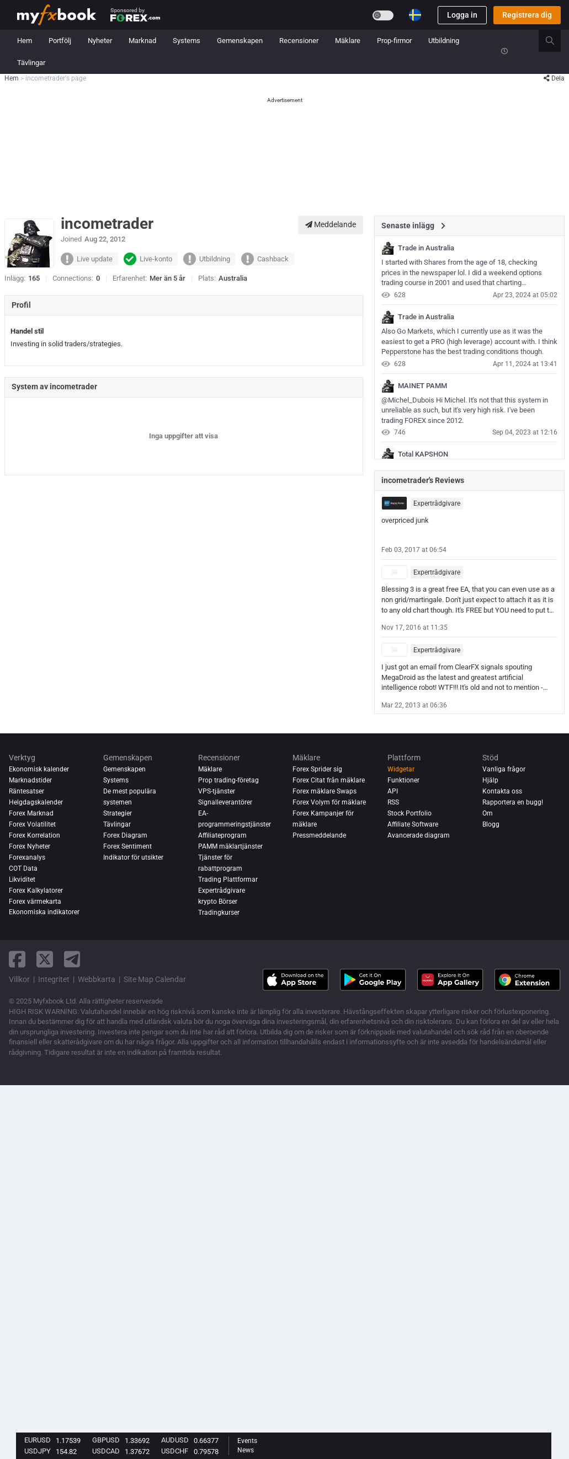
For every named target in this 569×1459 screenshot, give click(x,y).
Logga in (462, 14)
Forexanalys (27, 857)
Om (487, 813)
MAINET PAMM (422, 386)
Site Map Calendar (155, 979)
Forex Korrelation (34, 835)
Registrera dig (527, 14)
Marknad (142, 40)
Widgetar (400, 769)
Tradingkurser (219, 912)
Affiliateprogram (222, 835)
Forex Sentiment (127, 846)
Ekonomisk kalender (39, 769)
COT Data (23, 868)
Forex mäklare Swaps (325, 791)
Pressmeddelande (319, 835)
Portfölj (60, 40)
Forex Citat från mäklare (329, 780)
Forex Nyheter (29, 846)
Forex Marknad (31, 813)
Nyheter (100, 40)
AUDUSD (175, 1440)
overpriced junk (405, 520)
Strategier (117, 813)
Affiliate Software (412, 824)
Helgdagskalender (36, 802)
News (245, 1450)
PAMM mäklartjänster (230, 846)
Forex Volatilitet (32, 824)
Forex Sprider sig (317, 769)
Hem (24, 40)
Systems (186, 40)
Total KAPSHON (423, 454)
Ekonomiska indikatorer (44, 912)
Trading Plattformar (228, 879)
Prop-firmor (394, 40)
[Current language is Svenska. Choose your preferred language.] (415, 15)
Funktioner (403, 780)
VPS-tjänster (216, 791)
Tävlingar (31, 62)
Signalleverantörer (225, 802)
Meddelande (330, 224)
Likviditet (22, 879)
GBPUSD (106, 1440)
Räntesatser (26, 791)
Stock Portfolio (409, 813)
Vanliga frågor (503, 769)
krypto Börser (217, 901)
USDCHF (174, 1451)
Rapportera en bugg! (512, 802)
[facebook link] (17, 959)
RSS (393, 802)
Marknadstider (30, 780)
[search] (556, 41)
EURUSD (37, 1440)
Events (247, 1441)
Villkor (19, 979)
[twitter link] (44, 959)
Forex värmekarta (35, 901)
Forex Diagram (125, 835)
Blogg (490, 824)
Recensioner (298, 40)
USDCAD (106, 1451)
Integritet (54, 979)
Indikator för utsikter (133, 857)
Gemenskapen (240, 40)
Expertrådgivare (436, 503)
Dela (554, 78)
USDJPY (37, 1451)
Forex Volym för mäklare (329, 802)
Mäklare (347, 40)
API (392, 791)
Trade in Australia (426, 248)
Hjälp (490, 780)
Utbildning (443, 40)
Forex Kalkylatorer (36, 890)
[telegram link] (72, 959)
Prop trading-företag (228, 780)
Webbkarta (96, 979)
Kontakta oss (502, 791)
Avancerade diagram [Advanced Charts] (418, 835)
